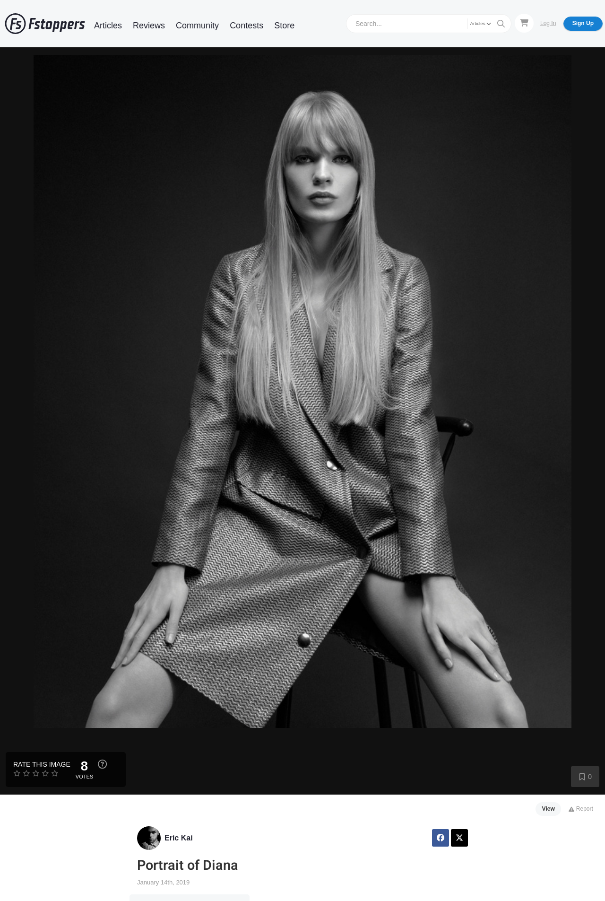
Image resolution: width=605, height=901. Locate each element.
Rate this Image (41, 764)
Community (197, 25)
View (548, 808)
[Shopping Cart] (524, 23)
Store (284, 25)
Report (581, 808)
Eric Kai (178, 838)
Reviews (149, 25)
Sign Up (583, 23)
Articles (108, 25)
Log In (548, 23)
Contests (246, 25)
